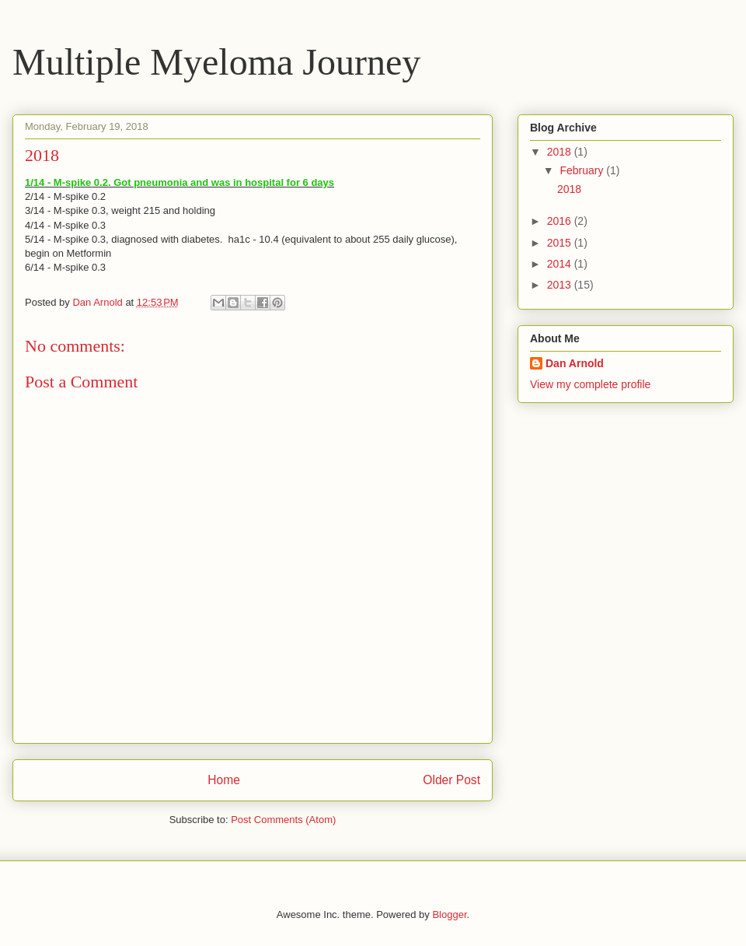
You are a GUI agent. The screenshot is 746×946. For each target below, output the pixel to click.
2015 (560, 242)
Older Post (451, 780)
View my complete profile (590, 384)
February (583, 170)
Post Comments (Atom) (283, 819)
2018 (560, 151)
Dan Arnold (575, 363)
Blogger (449, 914)
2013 (560, 285)
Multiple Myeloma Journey (216, 61)
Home (223, 780)
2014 (560, 264)
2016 (560, 221)
